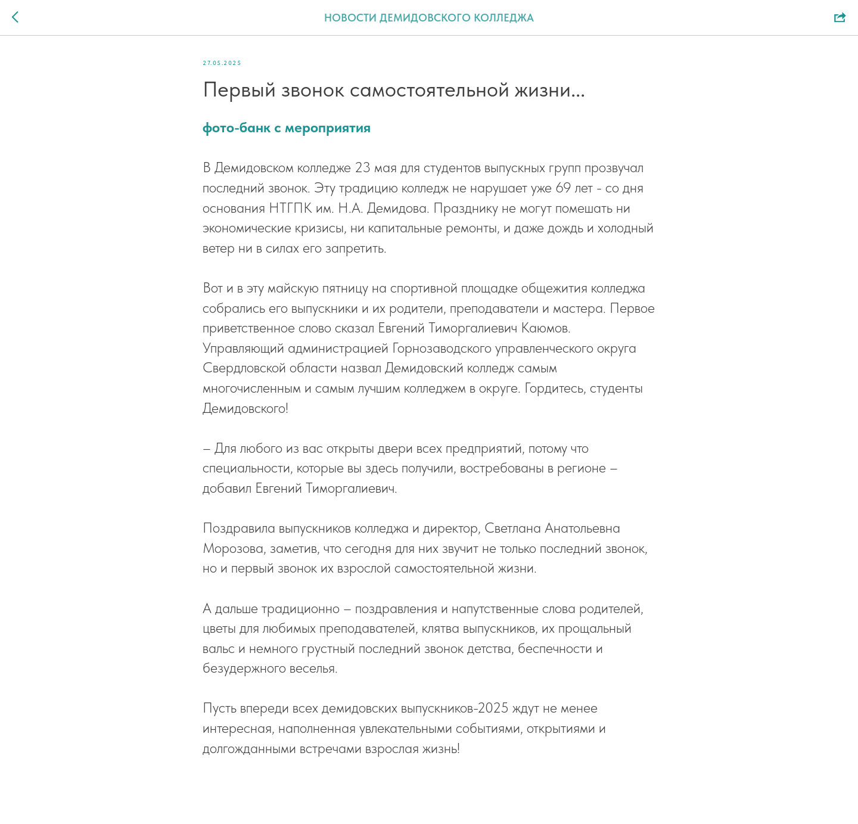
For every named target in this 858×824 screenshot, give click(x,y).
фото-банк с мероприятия (287, 127)
